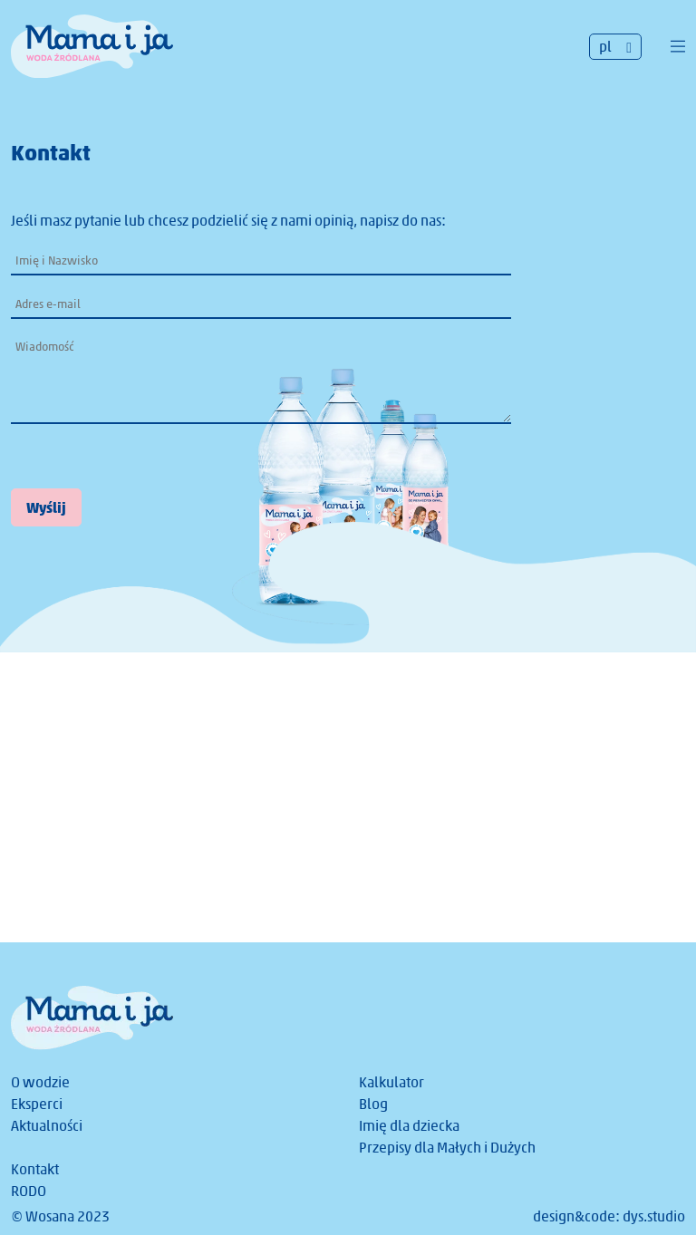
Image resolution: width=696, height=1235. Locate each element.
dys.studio (654, 1216)
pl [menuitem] (605, 46)
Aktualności (46, 1125)
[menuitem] (615, 47)
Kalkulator (391, 1082)
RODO (28, 1191)
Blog (373, 1104)
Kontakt (35, 1169)
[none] (615, 47)
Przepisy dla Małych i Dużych (447, 1147)
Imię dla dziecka (409, 1125)
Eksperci (37, 1104)
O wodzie (40, 1082)
